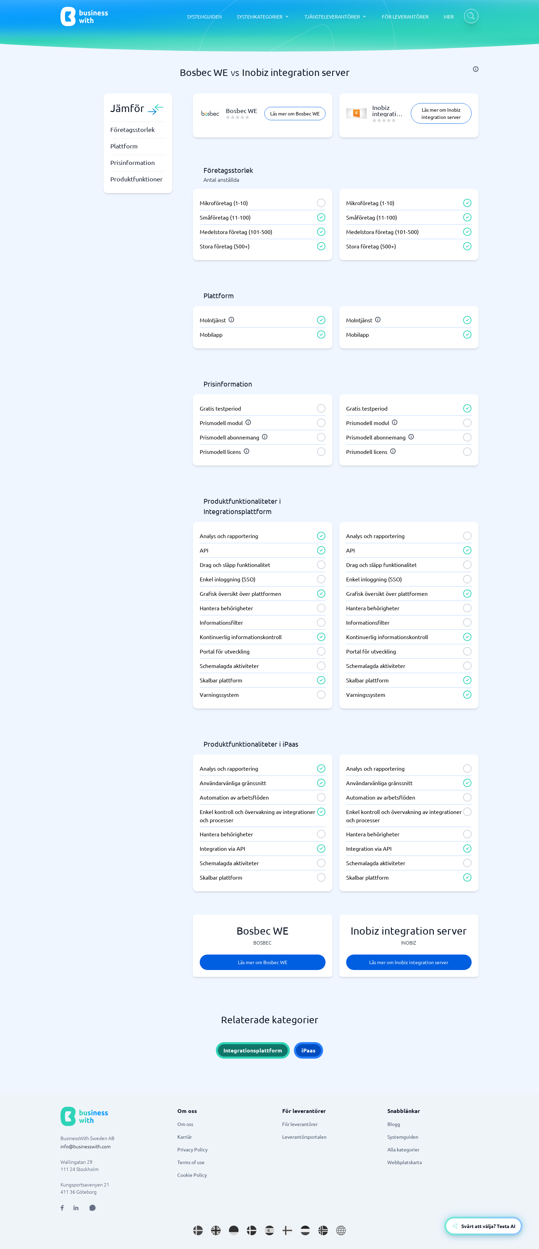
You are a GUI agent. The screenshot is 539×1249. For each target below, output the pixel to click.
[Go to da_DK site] (251, 1230)
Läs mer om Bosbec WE (295, 113)
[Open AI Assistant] (92, 1208)
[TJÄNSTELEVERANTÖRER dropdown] (335, 16)
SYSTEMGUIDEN (204, 16)
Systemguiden (402, 1137)
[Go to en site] (341, 1230)
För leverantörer (300, 1124)
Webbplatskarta (404, 1162)
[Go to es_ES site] (269, 1230)
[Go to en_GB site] (216, 1230)
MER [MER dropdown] (449, 16)
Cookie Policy (192, 1175)
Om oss (185, 1124)
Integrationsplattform (252, 1050)
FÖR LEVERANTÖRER (405, 16)
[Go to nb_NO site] (323, 1230)
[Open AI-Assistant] (483, 1226)
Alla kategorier (403, 1149)
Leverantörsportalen (304, 1137)
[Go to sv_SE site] (198, 1230)
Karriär (184, 1137)
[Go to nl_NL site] (305, 1230)
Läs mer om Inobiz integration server (441, 113)
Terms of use (191, 1162)
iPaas (308, 1050)
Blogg (393, 1124)
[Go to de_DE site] (234, 1230)
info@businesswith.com (85, 1146)
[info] (475, 69)
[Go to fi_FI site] (287, 1230)
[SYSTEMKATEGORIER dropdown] (263, 16)
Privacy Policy (192, 1149)
